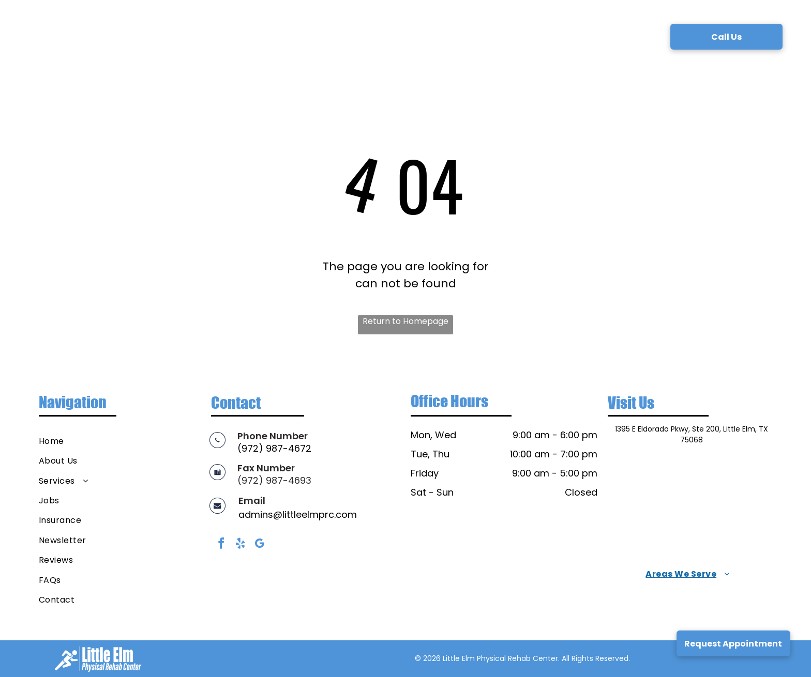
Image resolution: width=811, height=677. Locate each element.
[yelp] (240, 545)
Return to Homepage (405, 321)
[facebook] (221, 545)
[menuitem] (209, 35)
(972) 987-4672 (274, 448)
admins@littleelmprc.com (297, 514)
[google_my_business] (259, 545)
